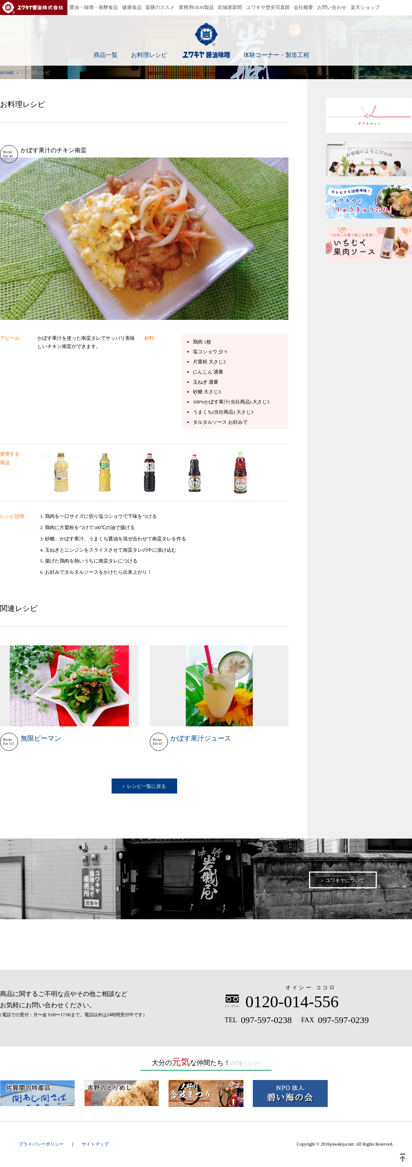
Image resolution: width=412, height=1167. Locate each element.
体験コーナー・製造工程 (276, 55)
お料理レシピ (149, 55)
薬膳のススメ (160, 7)
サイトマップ (95, 1144)
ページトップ (402, 1157)
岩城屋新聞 (230, 7)
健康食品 (132, 7)
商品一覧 (106, 55)
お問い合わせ (331, 7)
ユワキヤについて (344, 880)
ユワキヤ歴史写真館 (268, 7)
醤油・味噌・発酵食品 (93, 7)
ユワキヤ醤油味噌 (206, 40)
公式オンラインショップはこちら (206, 945)
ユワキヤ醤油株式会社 (33, 7)
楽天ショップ (365, 7)
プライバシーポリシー (41, 1144)
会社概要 (303, 7)
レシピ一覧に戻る (146, 786)
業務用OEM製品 (196, 7)
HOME (7, 72)
